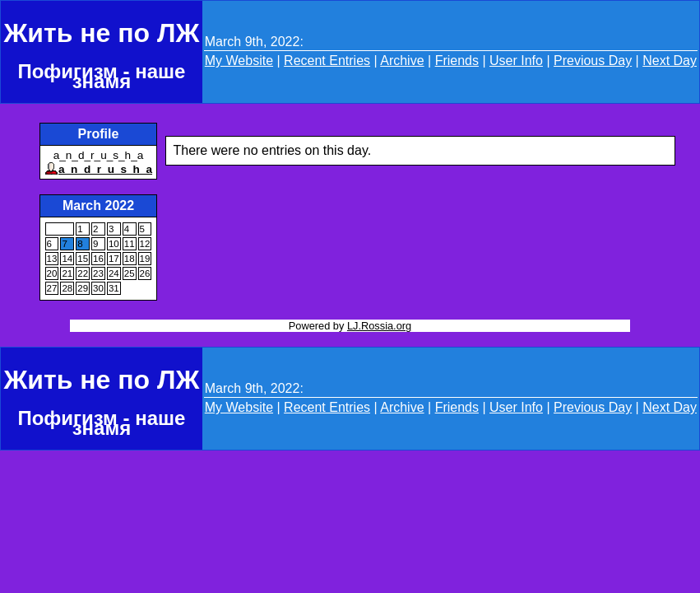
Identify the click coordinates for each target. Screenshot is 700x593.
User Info (516, 61)
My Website (239, 61)
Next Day (669, 61)
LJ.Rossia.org (379, 326)
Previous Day (593, 61)
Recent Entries (327, 61)
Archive (402, 61)
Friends (457, 61)
